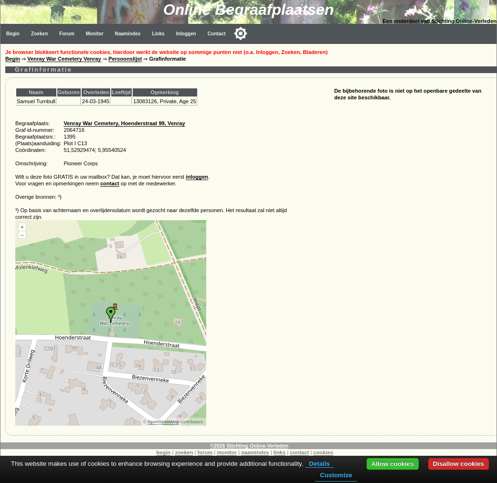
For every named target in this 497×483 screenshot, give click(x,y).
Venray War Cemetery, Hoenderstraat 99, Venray (124, 123)
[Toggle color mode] (240, 33)
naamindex (255, 452)
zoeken (184, 452)
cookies (323, 452)
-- (22, 234)
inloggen (197, 177)
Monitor (95, 33)
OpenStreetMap (164, 421)
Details (319, 463)
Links (158, 33)
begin (164, 452)
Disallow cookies (458, 463)
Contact (217, 33)
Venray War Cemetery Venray (64, 59)
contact (109, 183)
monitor (227, 452)
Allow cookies (392, 463)
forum (205, 452)
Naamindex (128, 33)
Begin (13, 33)
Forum (66, 33)
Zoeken (39, 33)
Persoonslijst (125, 59)
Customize (336, 475)
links (280, 452)
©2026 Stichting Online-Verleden (249, 446)
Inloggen (186, 33)
